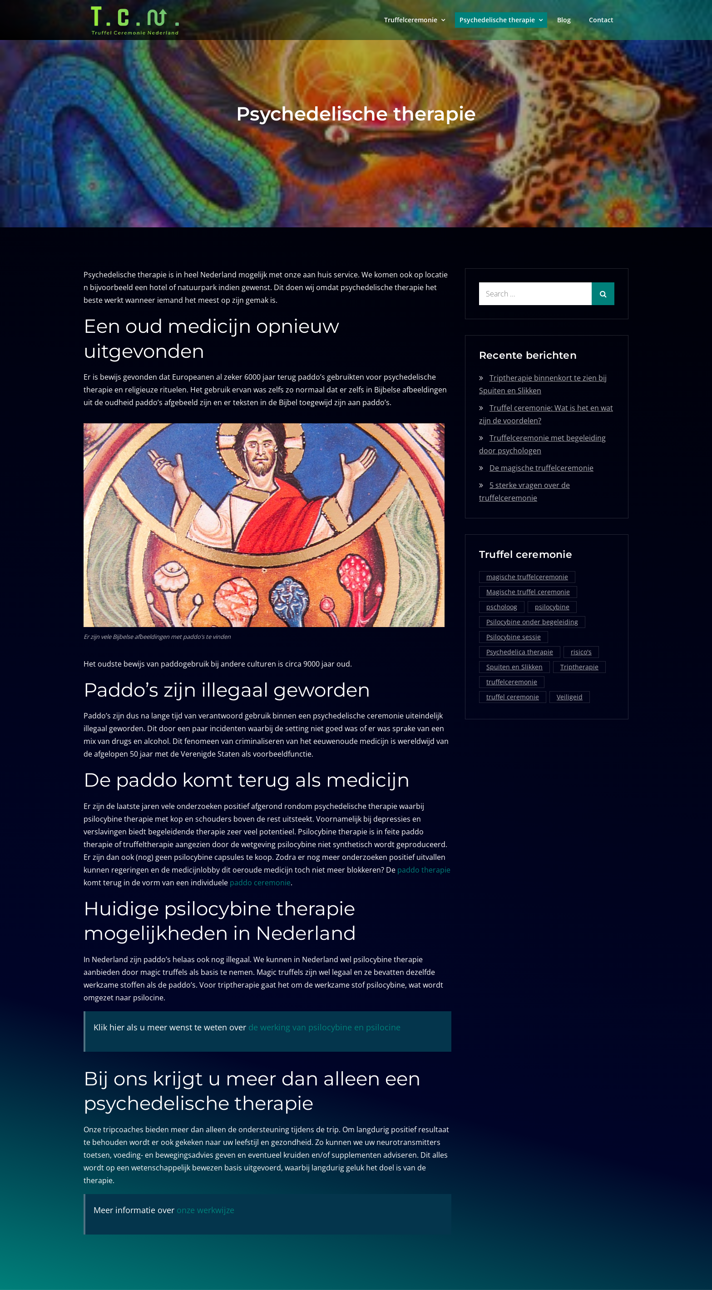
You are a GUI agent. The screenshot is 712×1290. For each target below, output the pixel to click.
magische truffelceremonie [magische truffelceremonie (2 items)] (527, 576)
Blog (564, 19)
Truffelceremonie (410, 19)
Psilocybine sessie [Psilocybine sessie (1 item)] (513, 636)
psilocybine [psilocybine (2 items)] (552, 606)
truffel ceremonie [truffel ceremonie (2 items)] (512, 697)
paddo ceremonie (260, 883)
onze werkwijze (205, 1210)
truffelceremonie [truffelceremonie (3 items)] (511, 682)
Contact (601, 19)
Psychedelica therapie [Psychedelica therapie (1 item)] (519, 652)
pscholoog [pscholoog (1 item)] (501, 606)
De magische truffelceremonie (541, 468)
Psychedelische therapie (497, 19)
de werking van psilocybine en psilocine (324, 1027)
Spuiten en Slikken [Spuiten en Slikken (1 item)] (514, 667)
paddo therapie (423, 870)
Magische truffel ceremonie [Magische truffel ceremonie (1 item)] (528, 591)
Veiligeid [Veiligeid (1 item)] (570, 697)
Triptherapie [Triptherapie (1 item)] (579, 667)
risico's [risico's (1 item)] (581, 652)
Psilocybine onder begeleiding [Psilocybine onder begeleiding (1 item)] (532, 621)
